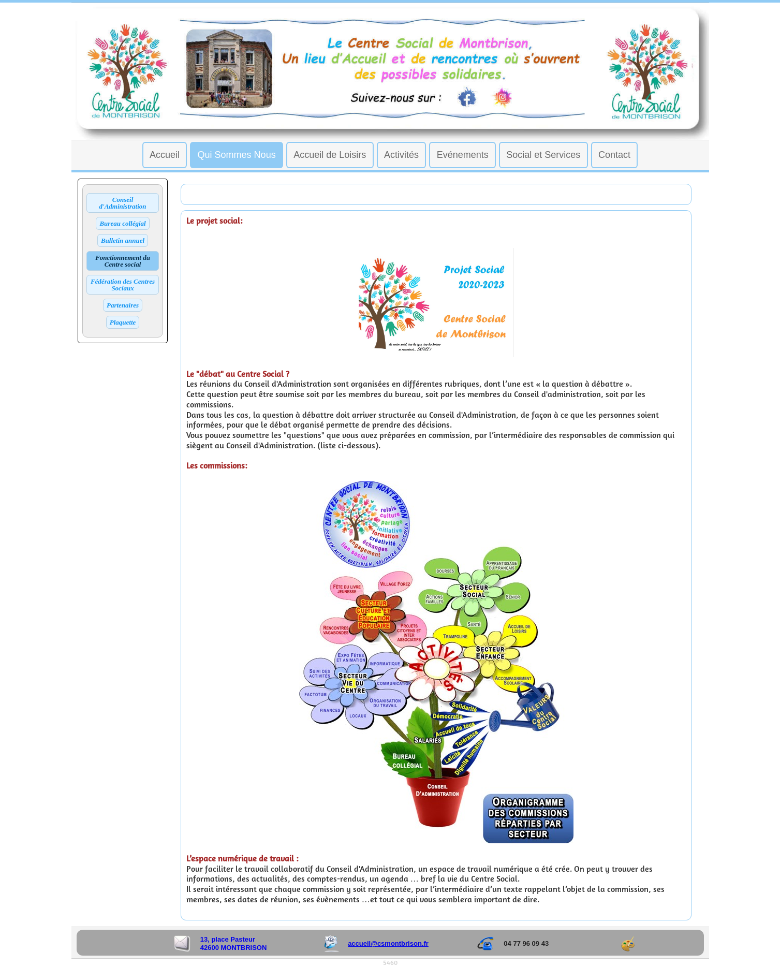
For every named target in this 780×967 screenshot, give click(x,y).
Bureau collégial (122, 223)
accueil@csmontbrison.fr (388, 943)
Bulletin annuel (122, 240)
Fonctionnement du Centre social (122, 261)
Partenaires (123, 305)
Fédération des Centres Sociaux (123, 284)
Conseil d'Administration (122, 203)
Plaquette (123, 322)
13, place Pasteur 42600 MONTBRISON (233, 943)
